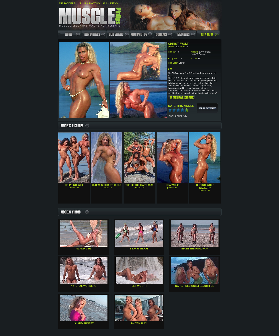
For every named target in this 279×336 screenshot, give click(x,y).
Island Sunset (83, 323)
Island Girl (83, 248)
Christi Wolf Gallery (205, 186)
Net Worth (139, 286)
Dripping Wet (74, 185)
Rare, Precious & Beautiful (194, 286)
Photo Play (139, 323)
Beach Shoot (139, 248)
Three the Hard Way (194, 248)
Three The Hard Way (139, 185)
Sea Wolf (172, 185)
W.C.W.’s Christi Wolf (107, 185)
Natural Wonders (83, 286)
